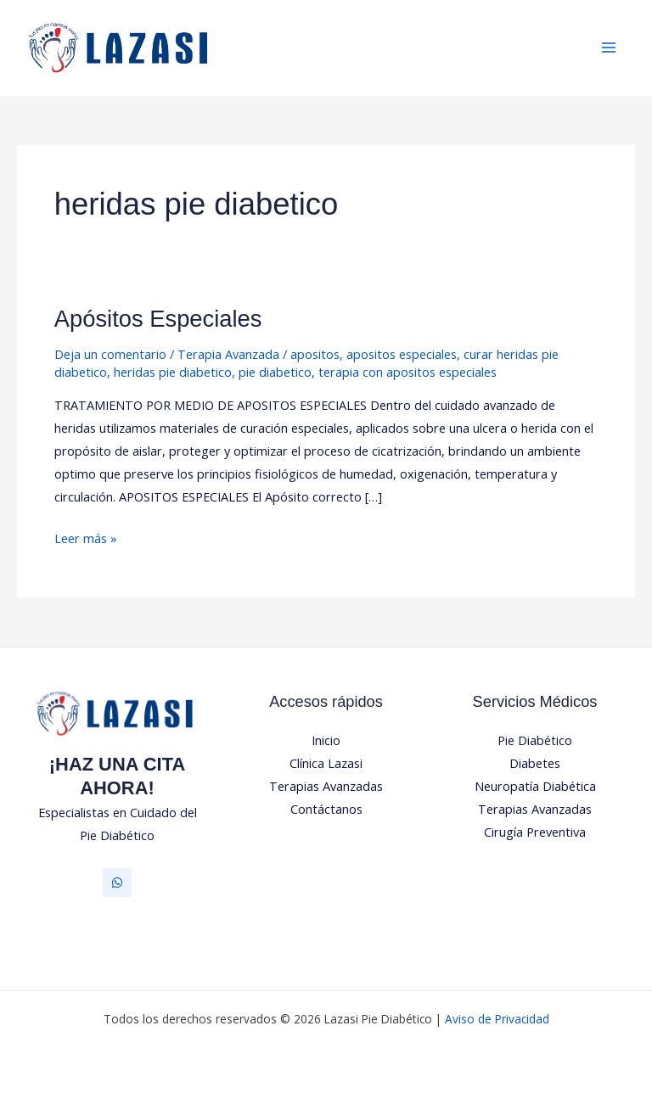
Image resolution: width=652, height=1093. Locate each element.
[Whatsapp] (117, 882)
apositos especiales (401, 353)
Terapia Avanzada (228, 353)
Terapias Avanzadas (326, 785)
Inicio (326, 739)
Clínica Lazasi (326, 762)
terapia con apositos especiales (407, 371)
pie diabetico (275, 371)
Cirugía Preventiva (535, 831)
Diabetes (534, 762)
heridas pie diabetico (173, 371)
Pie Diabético (534, 739)
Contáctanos (326, 808)
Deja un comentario (110, 353)
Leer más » (85, 536)
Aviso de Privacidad (497, 1019)
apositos (315, 353)
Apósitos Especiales (158, 318)
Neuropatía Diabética (535, 785)
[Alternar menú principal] (609, 48)
